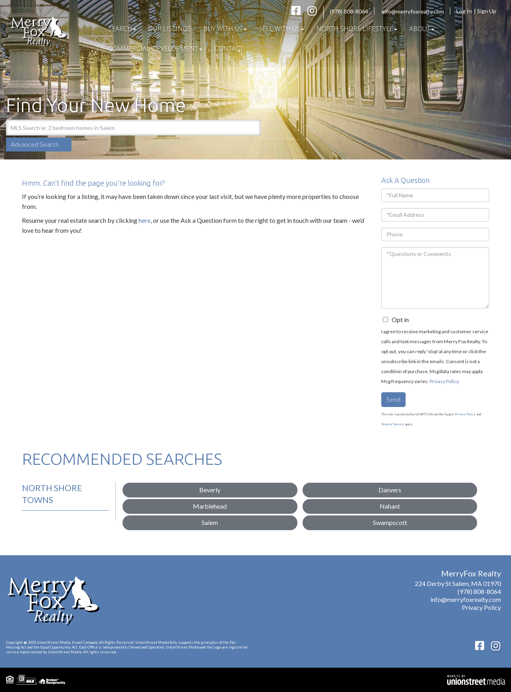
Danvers (389, 489)
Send (393, 399)
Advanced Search (35, 144)
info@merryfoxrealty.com (413, 11)
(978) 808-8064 (349, 11)
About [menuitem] (421, 28)
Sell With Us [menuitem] (281, 28)
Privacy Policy (444, 381)
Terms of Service (392, 424)
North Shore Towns (52, 494)
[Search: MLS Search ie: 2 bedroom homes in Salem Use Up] (125, 128)
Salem (210, 522)
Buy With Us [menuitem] (225, 28)
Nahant (390, 506)
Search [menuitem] (122, 28)
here (145, 220)
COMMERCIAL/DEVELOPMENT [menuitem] (155, 48)
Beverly (209, 489)
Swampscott (390, 522)
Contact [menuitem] (229, 48)
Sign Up (489, 11)
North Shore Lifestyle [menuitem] (356, 28)
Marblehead (210, 506)
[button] (252, 128)
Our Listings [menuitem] (169, 28)
